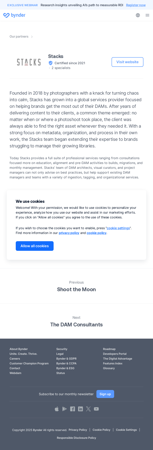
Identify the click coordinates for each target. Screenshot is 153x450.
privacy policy (69, 233)
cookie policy (96, 233)
